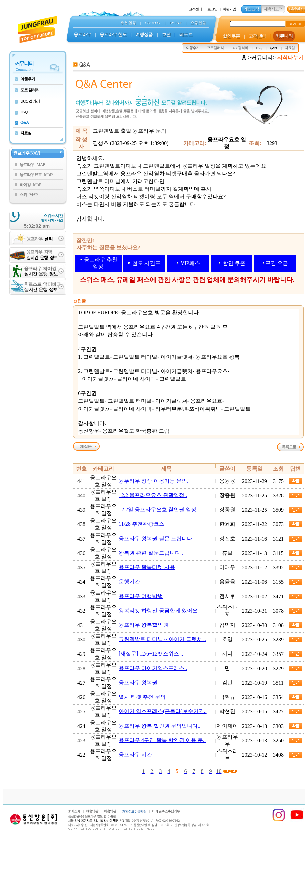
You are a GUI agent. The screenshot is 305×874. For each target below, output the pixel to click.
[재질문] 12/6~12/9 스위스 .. (151, 654)
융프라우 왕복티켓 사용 (147, 567)
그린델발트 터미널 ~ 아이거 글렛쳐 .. (162, 639)
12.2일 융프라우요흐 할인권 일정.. (159, 509)
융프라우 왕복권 (138, 682)
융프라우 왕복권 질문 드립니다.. (157, 538)
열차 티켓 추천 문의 (142, 697)
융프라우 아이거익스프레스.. (153, 668)
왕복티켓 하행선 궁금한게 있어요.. (159, 610)
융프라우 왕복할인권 (143, 625)
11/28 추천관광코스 (141, 524)
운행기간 (129, 581)
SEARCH (295, 24)
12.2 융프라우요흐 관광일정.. (153, 495)
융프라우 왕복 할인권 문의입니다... (160, 726)
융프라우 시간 (135, 754)
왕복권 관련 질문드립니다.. (151, 553)
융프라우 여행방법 (141, 596)
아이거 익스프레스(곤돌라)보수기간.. (163, 711)
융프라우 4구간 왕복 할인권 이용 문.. (162, 740)
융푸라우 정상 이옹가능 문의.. (154, 481)
